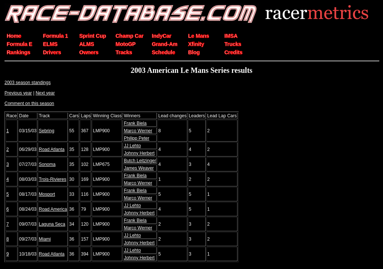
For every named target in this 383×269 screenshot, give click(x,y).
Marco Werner (138, 130)
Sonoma (47, 164)
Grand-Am (164, 44)
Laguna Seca (52, 224)
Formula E (19, 44)
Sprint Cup (92, 36)
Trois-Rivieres (53, 179)
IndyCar (161, 36)
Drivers (52, 52)
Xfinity (196, 44)
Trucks (232, 44)
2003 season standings (27, 82)
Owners (88, 52)
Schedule (163, 52)
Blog (194, 52)
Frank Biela (135, 123)
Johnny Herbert (139, 153)
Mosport (47, 194)
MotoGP (126, 44)
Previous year (18, 93)
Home (14, 36)
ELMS (50, 44)
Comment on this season (29, 103)
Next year (45, 93)
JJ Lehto (132, 145)
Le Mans (198, 36)
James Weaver (139, 168)
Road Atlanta (52, 149)
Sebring (46, 130)
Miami (45, 239)
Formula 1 (55, 36)
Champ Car (130, 36)
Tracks (124, 52)
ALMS (86, 44)
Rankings (18, 52)
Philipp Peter (136, 138)
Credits (233, 52)
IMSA (231, 36)
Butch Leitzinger (140, 160)
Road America (53, 209)
